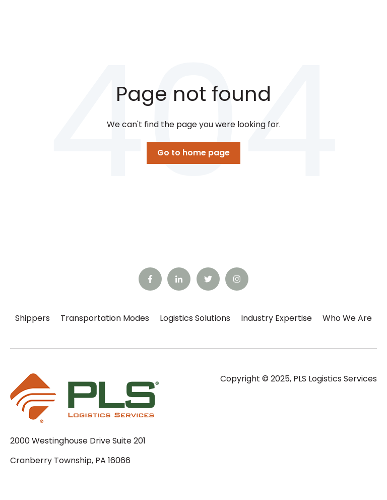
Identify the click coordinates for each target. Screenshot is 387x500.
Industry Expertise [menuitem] (276, 318)
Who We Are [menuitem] (347, 318)
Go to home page (193, 152)
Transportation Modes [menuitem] (104, 318)
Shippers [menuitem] (32, 318)
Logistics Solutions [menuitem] (195, 318)
